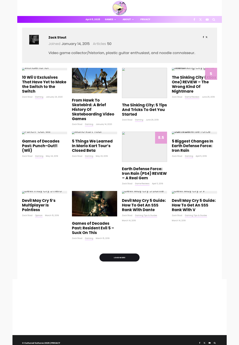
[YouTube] (207, 19)
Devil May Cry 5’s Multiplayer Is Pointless (38, 205)
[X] (200, 19)
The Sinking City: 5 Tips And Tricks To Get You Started (144, 110)
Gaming (39, 96)
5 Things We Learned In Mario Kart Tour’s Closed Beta (92, 146)
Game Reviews (192, 96)
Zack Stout (57, 37)
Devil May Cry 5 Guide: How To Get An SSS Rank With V (194, 205)
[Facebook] (194, 19)
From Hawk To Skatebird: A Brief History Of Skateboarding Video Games (93, 109)
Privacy (145, 19)
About (127, 19)
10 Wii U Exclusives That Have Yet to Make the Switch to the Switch (44, 84)
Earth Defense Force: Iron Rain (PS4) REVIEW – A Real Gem (144, 173)
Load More (120, 257)
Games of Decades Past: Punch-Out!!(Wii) (40, 146)
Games (109, 19)
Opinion (39, 215)
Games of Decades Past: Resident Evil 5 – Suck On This (93, 228)
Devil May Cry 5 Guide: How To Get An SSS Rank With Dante (144, 205)
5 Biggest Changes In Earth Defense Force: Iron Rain (192, 146)
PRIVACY (55, 343)
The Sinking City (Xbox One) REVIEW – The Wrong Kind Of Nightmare (194, 84)
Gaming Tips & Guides (146, 215)
